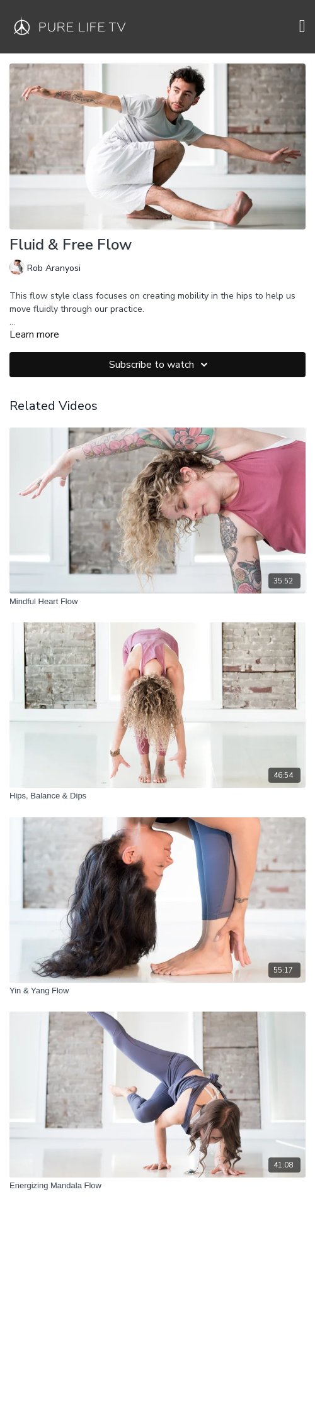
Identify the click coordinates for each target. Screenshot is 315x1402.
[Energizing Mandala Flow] (157, 1185)
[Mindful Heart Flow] (157, 601)
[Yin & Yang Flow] (157, 991)
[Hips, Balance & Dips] (157, 796)
